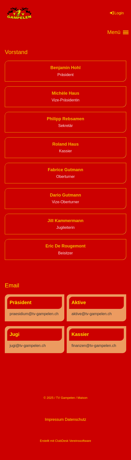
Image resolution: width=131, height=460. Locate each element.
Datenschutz (75, 419)
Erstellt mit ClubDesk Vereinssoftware (65, 441)
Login (116, 13)
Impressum (54, 419)
